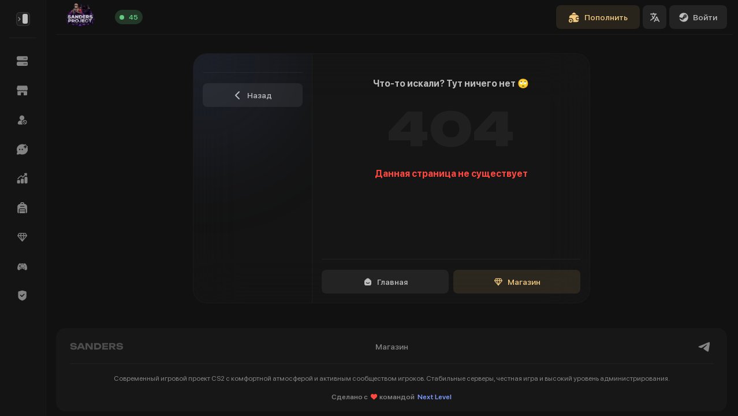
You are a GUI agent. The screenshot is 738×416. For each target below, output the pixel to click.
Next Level (435, 397)
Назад (252, 95)
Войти (698, 17)
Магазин (517, 282)
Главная (385, 282)
